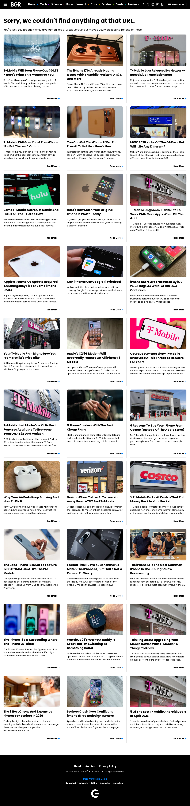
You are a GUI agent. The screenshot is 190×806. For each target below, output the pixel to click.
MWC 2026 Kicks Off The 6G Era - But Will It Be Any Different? (157, 144)
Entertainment (76, 4)
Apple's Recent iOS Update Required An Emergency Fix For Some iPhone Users (31, 286)
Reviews (133, 4)
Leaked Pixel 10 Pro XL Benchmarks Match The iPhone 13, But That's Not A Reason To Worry (94, 569)
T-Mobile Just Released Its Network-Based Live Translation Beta (157, 73)
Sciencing (105, 783)
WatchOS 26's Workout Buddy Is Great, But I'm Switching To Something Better (91, 644)
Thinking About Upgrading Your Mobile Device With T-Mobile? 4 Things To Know (154, 644)
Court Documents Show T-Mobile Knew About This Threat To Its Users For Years (157, 358)
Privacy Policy (108, 766)
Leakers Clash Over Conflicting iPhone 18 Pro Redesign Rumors (90, 714)
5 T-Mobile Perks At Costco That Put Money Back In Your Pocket (157, 499)
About (77, 766)
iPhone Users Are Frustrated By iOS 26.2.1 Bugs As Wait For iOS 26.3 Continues (156, 286)
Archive (90, 766)
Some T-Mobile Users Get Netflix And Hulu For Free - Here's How (31, 212)
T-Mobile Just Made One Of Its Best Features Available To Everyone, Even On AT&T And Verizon (30, 429)
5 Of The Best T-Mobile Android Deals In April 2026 (158, 714)
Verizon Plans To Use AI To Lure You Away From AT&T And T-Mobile (93, 499)
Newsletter (176, 4)
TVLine (94, 783)
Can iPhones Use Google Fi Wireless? (94, 282)
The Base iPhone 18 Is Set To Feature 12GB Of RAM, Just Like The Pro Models (30, 569)
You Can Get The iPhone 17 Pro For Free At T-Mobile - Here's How (92, 144)
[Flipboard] (157, 4)
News (32, 4)
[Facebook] (143, 4)
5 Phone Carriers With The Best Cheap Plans (90, 427)
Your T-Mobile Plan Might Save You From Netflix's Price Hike (30, 356)
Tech (43, 4)
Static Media (80, 771)
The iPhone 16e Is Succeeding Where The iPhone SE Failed (30, 642)
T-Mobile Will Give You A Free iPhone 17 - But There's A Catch (31, 144)
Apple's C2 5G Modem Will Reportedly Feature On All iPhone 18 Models (93, 358)
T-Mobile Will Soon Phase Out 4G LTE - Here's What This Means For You (31, 73)
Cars (94, 4)
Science (56, 4)
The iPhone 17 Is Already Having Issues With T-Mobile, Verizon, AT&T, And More (94, 75)
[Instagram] (153, 4)
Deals (119, 4)
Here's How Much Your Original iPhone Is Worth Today (90, 212)
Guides (106, 4)
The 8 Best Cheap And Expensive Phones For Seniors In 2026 (28, 714)
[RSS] (162, 4)
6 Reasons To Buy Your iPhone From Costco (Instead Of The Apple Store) (157, 428)
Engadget (71, 783)
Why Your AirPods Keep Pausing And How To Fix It (31, 499)
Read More (52, 98)
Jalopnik (83, 783)
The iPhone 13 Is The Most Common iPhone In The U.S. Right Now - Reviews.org (156, 569)
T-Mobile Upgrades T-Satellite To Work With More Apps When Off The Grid (156, 214)
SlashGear (118, 783)
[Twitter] (148, 4)
